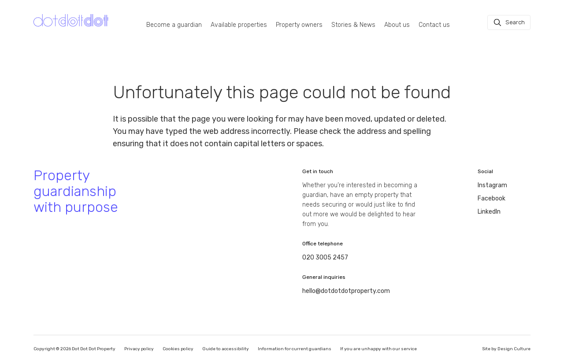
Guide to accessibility (225, 349)
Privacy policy (139, 349)
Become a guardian (174, 25)
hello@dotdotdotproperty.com (346, 291)
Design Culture (514, 349)
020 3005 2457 (325, 257)
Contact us (434, 25)
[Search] (509, 22)
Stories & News (353, 25)
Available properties (239, 25)
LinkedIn (489, 211)
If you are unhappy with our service (378, 349)
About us (397, 25)
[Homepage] (70, 20)
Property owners (299, 25)
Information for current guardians (294, 349)
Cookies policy (178, 349)
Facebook (491, 198)
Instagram (492, 185)
